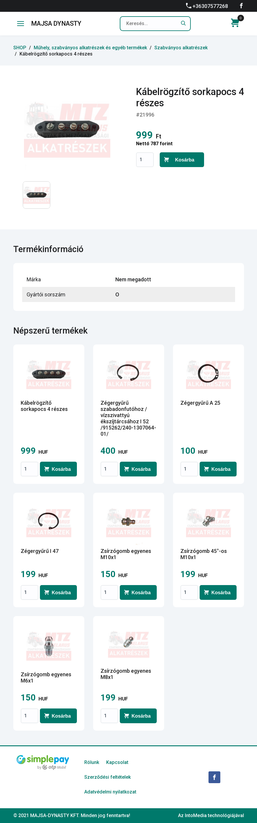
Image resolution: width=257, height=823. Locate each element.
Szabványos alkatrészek (181, 47)
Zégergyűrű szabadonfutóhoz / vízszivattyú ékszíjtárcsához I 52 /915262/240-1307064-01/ (128, 418)
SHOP (19, 47)
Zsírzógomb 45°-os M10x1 (203, 554)
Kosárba (184, 159)
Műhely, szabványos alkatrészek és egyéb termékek (90, 47)
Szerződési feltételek (107, 777)
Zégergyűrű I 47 (40, 551)
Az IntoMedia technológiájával (211, 815)
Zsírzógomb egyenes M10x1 (126, 554)
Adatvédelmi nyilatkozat (110, 792)
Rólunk (91, 762)
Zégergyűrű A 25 (200, 403)
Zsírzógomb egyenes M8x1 (126, 674)
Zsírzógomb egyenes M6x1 (46, 677)
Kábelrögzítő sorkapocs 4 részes (44, 406)
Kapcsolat (117, 762)
